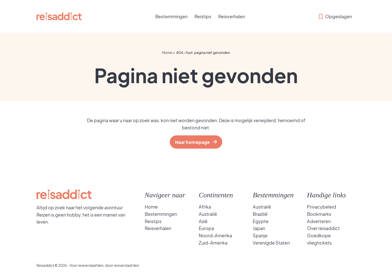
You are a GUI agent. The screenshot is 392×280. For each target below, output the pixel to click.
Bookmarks (319, 214)
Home (167, 52)
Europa (206, 228)
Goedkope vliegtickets (319, 239)
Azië (203, 221)
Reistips (202, 16)
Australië (208, 214)
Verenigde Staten (271, 243)
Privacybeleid (321, 207)
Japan (259, 228)
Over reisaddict (323, 228)
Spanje (260, 235)
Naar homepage (193, 142)
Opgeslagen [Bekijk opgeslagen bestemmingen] (335, 16)
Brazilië (260, 214)
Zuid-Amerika (213, 243)
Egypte (260, 221)
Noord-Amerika (215, 235)
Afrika (205, 207)
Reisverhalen (231, 16)
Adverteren (319, 221)
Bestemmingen (171, 16)
